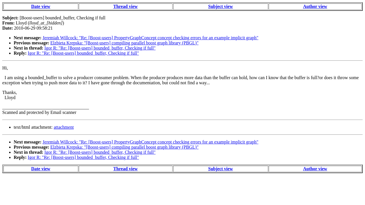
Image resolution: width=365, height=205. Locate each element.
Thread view (125, 6)
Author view (315, 6)
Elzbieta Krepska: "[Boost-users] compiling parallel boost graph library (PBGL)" (124, 42)
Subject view (220, 6)
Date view (40, 6)
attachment (64, 127)
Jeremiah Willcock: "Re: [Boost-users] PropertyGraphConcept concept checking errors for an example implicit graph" (150, 37)
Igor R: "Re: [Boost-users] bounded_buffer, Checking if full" (100, 48)
